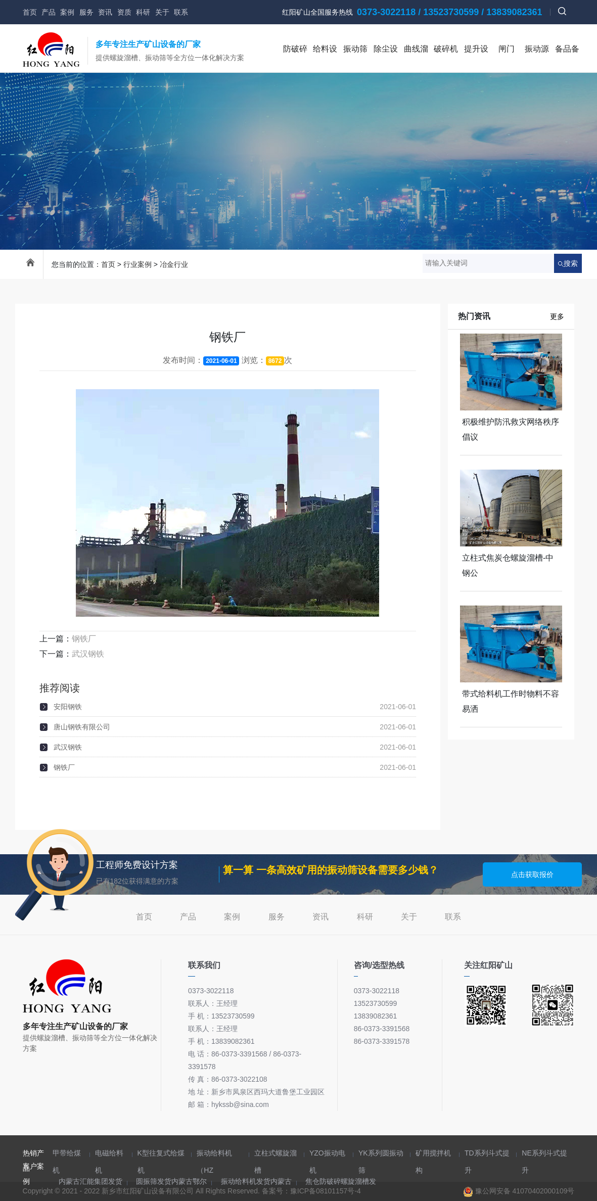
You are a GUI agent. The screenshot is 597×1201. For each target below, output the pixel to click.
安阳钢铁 (68, 707)
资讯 (105, 12)
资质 (124, 12)
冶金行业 (174, 264)
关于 (162, 12)
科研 (143, 12)
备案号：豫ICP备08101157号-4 (311, 1191)
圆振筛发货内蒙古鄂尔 (171, 1181)
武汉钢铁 (88, 654)
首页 (30, 12)
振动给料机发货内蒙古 (256, 1181)
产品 (48, 12)
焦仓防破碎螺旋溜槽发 (340, 1181)
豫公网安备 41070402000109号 (519, 1191)
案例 (67, 12)
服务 (86, 12)
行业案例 (137, 264)
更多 (557, 316)
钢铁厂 (84, 638)
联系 (181, 12)
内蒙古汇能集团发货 (90, 1181)
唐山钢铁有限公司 (82, 727)
